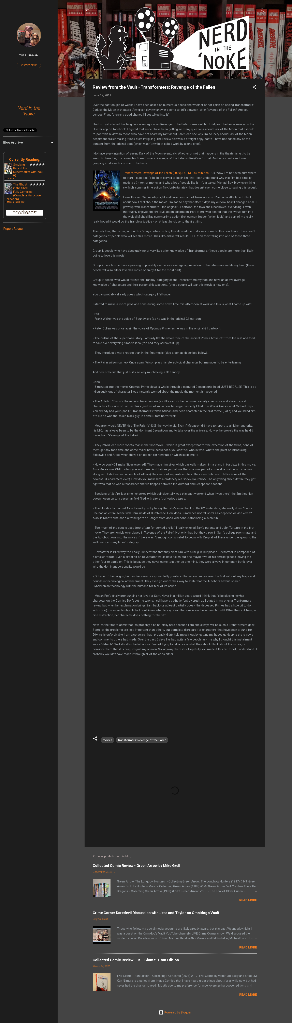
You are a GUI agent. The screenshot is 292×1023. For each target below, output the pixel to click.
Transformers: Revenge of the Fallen (142, 740)
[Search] (262, 11)
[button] (254, 88)
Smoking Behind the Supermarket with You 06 (28, 170)
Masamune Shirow (16, 202)
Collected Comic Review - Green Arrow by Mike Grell (136, 865)
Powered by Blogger (175, 1012)
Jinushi (10, 178)
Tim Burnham (29, 55)
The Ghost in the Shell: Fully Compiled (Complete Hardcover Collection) (23, 192)
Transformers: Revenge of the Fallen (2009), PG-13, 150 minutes (166, 173)
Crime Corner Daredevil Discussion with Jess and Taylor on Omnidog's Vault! (156, 913)
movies (107, 740)
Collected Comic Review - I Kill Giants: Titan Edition (136, 960)
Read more (248, 900)
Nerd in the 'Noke (28, 111)
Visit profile (29, 65)
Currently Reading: (24, 159)
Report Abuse (13, 229)
